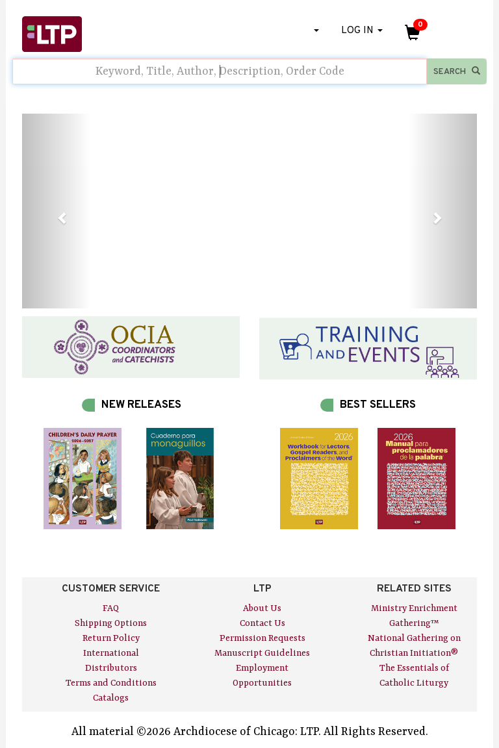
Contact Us (262, 623)
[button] (56, 211)
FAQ (111, 608)
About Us (262, 608)
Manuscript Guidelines (262, 653)
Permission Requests (262, 638)
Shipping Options (111, 623)
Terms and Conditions (111, 683)
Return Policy (111, 638)
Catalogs (111, 698)
